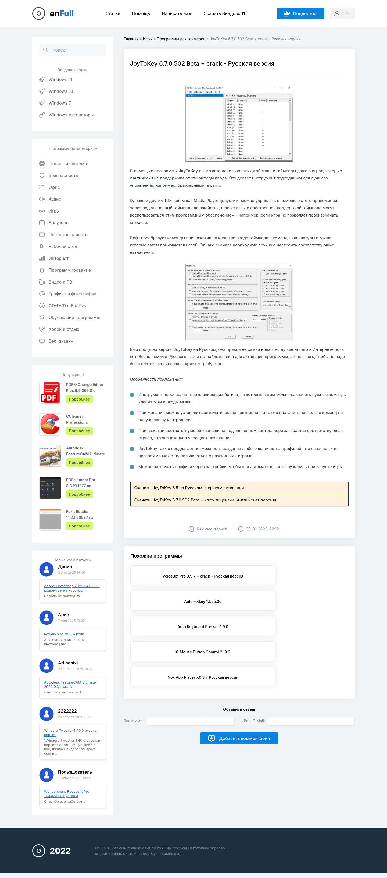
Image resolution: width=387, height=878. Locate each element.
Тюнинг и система (63, 163)
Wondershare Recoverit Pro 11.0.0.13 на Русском (66, 793)
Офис (49, 187)
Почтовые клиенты (63, 234)
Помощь (137, 13)
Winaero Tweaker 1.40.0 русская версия (71, 732)
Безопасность (58, 175)
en (62, 13)
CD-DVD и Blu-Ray (63, 305)
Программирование (65, 270)
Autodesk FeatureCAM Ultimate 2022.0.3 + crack (70, 684)
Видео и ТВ (55, 282)
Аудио (50, 199)
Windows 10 (56, 91)
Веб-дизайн (56, 341)
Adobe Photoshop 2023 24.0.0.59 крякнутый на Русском (72, 588)
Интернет (54, 258)
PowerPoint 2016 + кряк (64, 634)
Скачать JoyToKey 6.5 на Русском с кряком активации (189, 487)
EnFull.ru (102, 848)
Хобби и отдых (59, 329)
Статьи (108, 13)
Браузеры (54, 222)
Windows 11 (55, 79)
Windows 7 (55, 103)
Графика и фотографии (67, 293)
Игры (49, 211)
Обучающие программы (69, 317)
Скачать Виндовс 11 (220, 13)
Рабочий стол (58, 246)
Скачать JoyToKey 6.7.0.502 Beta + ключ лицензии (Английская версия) (206, 499)
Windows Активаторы (66, 115)
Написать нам (172, 13)
